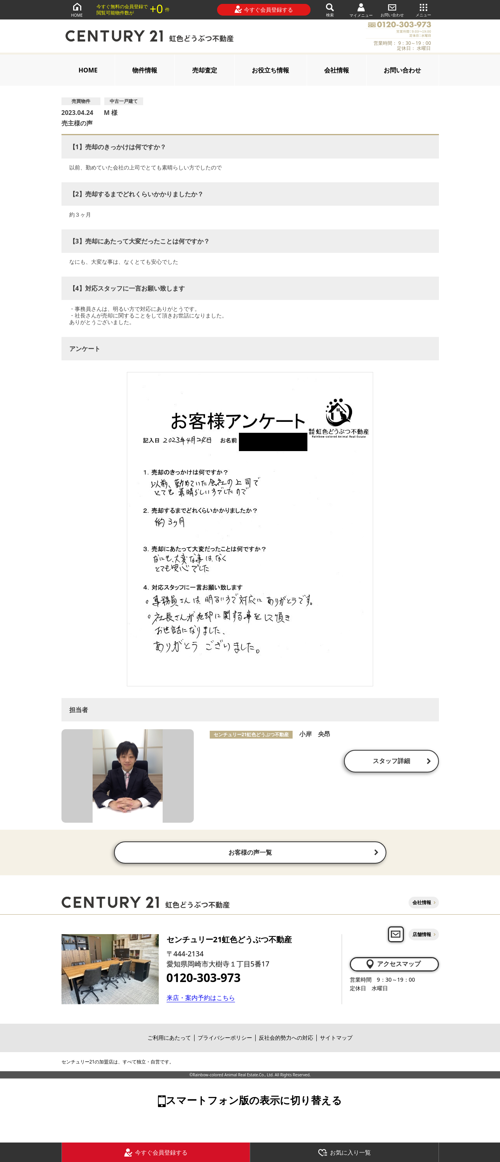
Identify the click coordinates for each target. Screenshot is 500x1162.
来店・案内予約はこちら (201, 998)
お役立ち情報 (270, 70)
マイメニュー (361, 10)
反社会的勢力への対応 (286, 1038)
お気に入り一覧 (344, 1152)
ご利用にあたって (169, 1038)
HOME (77, 9)
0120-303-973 (204, 979)
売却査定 (204, 70)
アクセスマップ (393, 965)
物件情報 (144, 70)
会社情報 (336, 70)
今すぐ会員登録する (263, 9)
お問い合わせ (392, 9)
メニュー (423, 9)
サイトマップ (336, 1038)
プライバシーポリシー (225, 1038)
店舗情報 (421, 935)
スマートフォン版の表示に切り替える (254, 1101)
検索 (330, 9)
